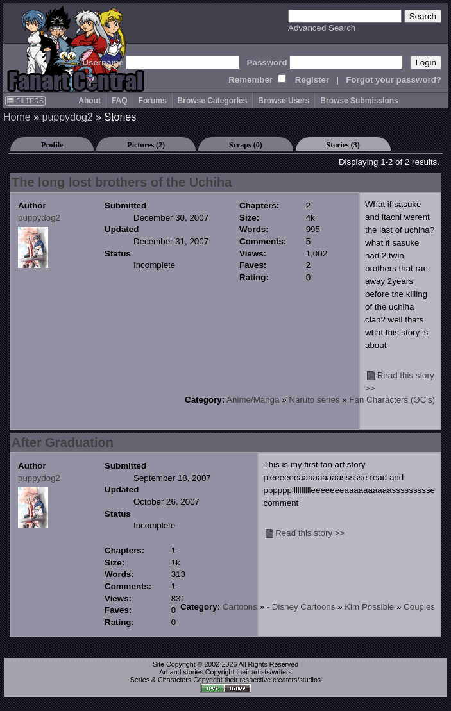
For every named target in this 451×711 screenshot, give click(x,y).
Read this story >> (310, 533)
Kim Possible (369, 607)
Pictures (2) (146, 144)
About (89, 100)
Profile (52, 144)
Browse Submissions (359, 100)
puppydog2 (67, 117)
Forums (153, 100)
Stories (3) (343, 144)
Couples (419, 607)
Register (312, 80)
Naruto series (314, 400)
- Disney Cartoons (301, 607)
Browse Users (283, 100)
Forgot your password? (393, 80)
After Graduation (63, 442)
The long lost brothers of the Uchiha (122, 182)
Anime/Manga (252, 400)
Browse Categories (213, 100)
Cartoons (240, 607)
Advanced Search (321, 28)
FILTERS (25, 101)
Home (17, 117)
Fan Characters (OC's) (392, 400)
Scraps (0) (245, 144)
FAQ (120, 100)
